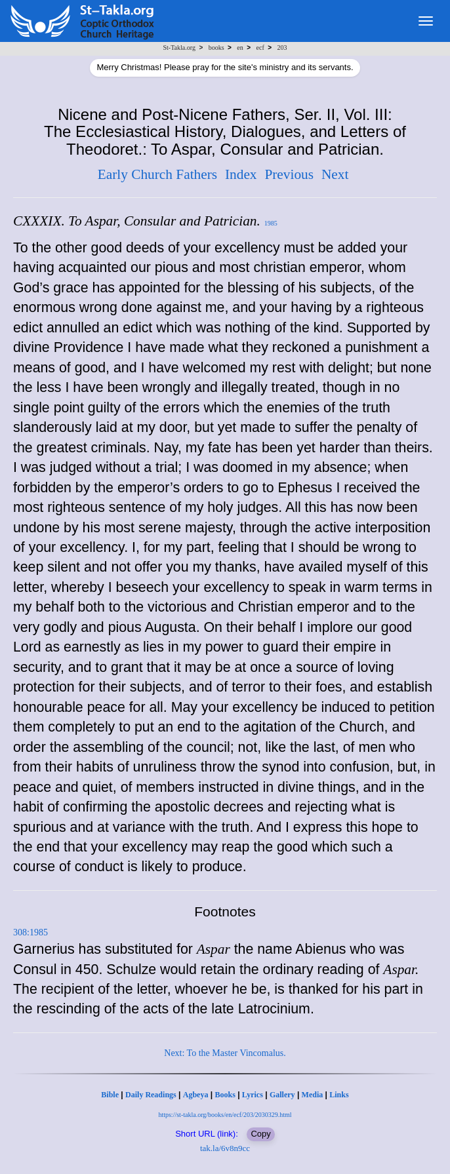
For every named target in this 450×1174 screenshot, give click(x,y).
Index (241, 174)
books (216, 47)
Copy (260, 1134)
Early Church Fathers (157, 174)
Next (334, 174)
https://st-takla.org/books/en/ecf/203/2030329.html (224, 1114)
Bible (110, 1094)
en (240, 47)
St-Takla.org (179, 47)
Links (338, 1094)
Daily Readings (150, 1094)
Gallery (282, 1094)
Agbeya (196, 1094)
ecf (260, 47)
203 (282, 47)
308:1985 (30, 932)
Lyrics (252, 1094)
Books (225, 1094)
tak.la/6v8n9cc (225, 1148)
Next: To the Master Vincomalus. (224, 1053)
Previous (289, 174)
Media (312, 1094)
